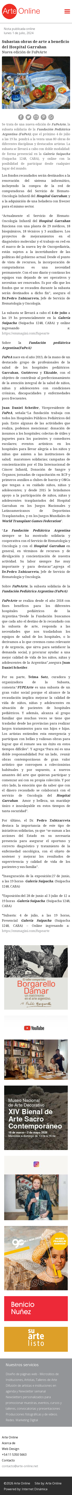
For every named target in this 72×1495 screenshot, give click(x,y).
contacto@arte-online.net (20, 1466)
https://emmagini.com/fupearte (25, 333)
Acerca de (8, 1443)
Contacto (8, 1460)
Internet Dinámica (34, 1489)
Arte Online (10, 1437)
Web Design (10, 1449)
